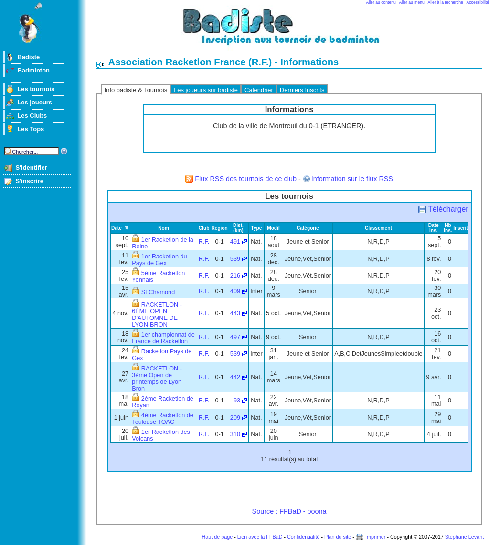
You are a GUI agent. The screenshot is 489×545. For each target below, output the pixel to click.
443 (235, 313)
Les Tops (30, 129)
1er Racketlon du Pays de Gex (159, 260)
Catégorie (308, 228)
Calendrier (258, 89)
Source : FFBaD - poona (289, 511)
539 (235, 259)
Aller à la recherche (445, 2)
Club (204, 228)
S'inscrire (29, 181)
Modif (273, 228)
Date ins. (433, 228)
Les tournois (35, 89)
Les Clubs (32, 115)
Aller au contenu (381, 2)
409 (235, 291)
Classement (378, 228)
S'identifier (31, 167)
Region (219, 228)
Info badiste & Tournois (136, 89)
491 (235, 241)
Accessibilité (478, 2)
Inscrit (460, 228)
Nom (163, 228)
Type (256, 228)
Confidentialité (303, 537)
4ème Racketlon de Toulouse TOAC (162, 418)
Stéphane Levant (464, 537)
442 (235, 377)
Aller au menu (412, 2)
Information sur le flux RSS (352, 179)
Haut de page (217, 537)
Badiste (28, 57)
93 (237, 400)
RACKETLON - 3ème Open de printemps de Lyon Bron (157, 378)
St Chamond (158, 292)
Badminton (33, 70)
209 (235, 417)
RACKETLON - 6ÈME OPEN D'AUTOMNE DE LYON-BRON (157, 314)
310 (235, 434)
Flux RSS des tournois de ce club (246, 179)
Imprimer (375, 537)
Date (116, 228)
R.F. (204, 241)
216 (235, 275)
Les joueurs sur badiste (206, 89)
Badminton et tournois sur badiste (292, 31)
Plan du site (337, 537)
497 (235, 337)
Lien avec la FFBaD (260, 537)
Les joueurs (34, 102)
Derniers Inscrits (302, 89)
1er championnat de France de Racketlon (163, 338)
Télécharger (448, 209)
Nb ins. (448, 228)
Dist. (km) (238, 228)
